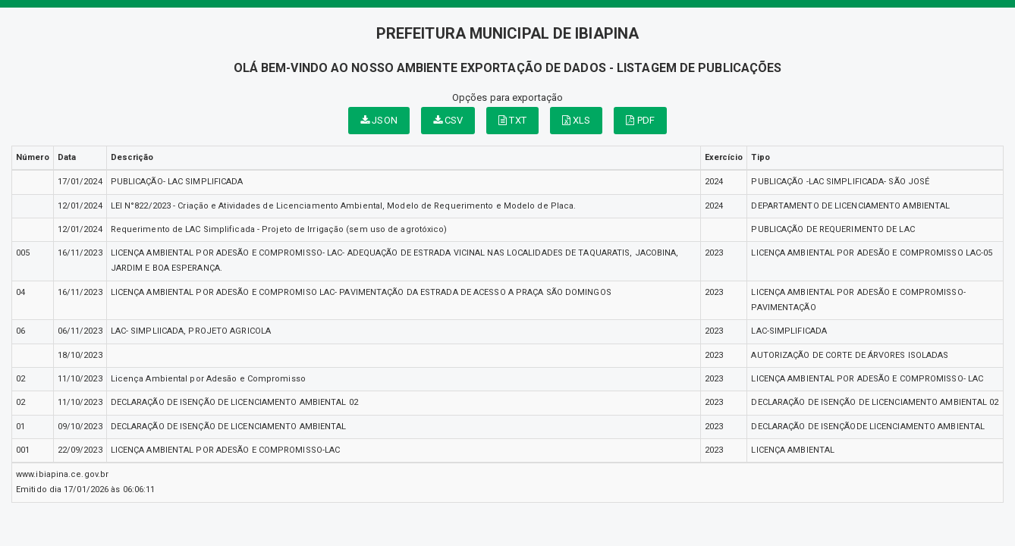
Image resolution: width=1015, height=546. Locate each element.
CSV (448, 120)
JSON (379, 120)
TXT (512, 120)
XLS (576, 120)
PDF (640, 120)
